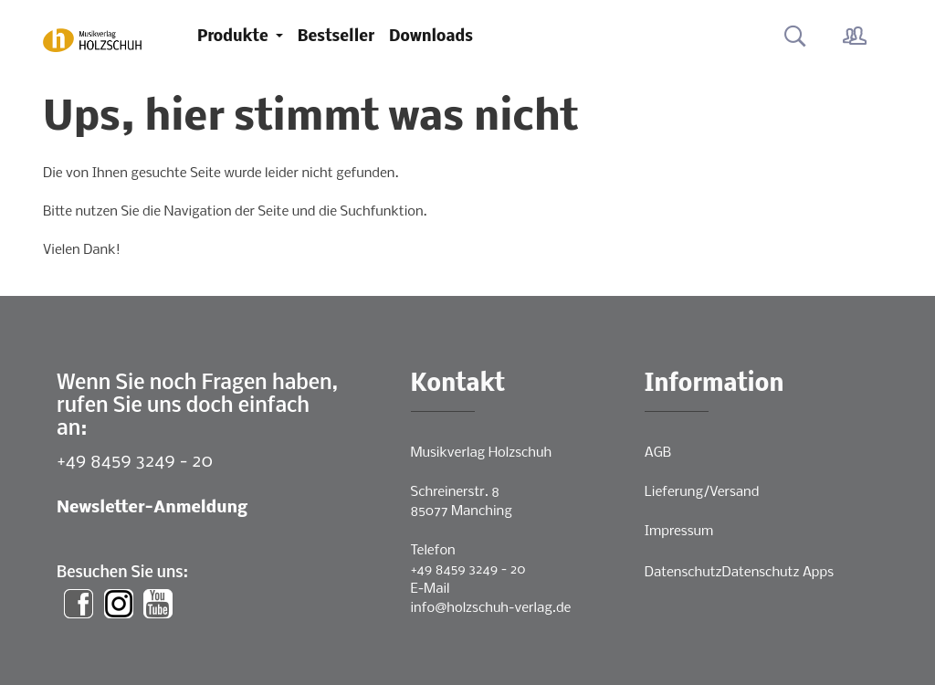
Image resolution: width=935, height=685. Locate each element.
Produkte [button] (234, 37)
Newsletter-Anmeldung (152, 508)
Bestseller (336, 37)
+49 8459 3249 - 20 (135, 461)
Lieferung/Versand (702, 492)
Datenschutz (683, 572)
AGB (658, 453)
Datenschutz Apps (778, 572)
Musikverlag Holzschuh (481, 453)
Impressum (679, 531)
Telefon (433, 550)
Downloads (431, 37)
